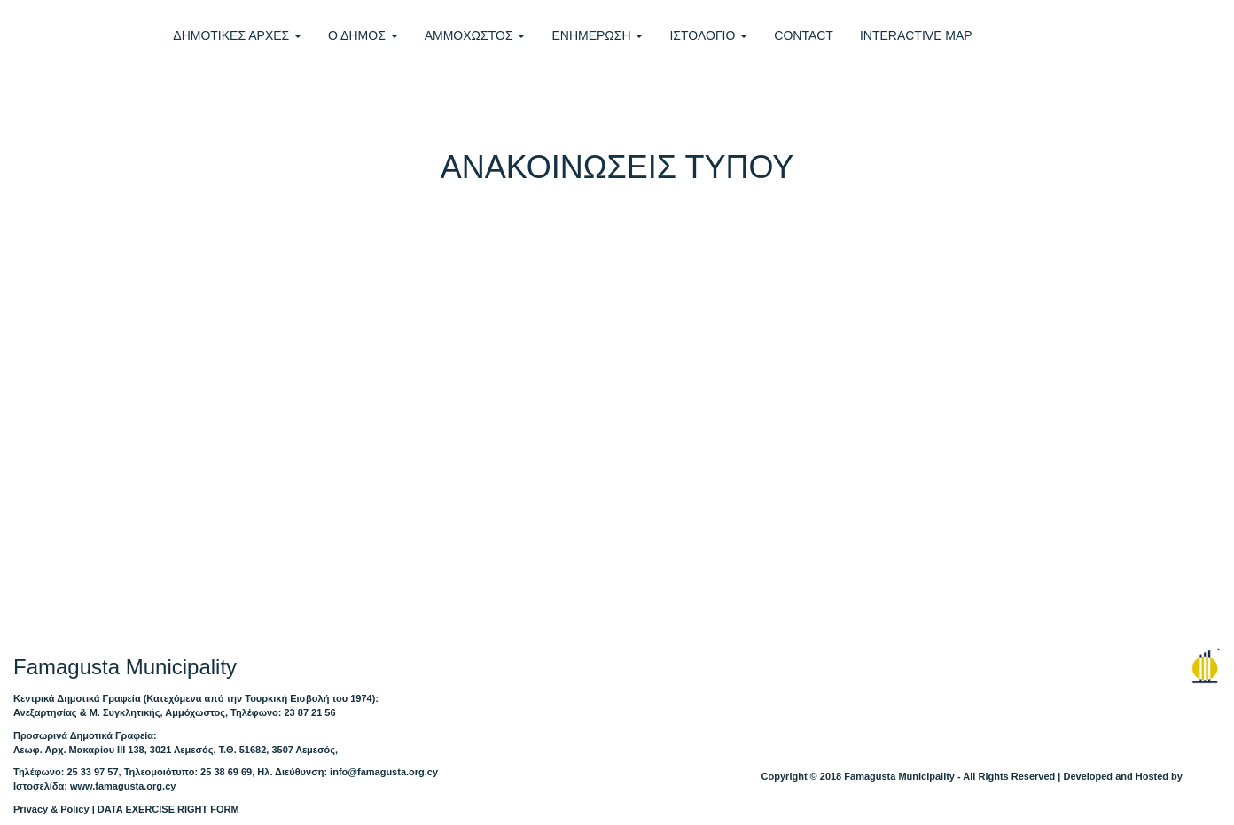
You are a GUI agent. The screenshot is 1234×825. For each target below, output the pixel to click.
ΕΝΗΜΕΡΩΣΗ (597, 35)
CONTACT (803, 35)
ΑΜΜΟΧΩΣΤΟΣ (475, 35)
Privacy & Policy (51, 809)
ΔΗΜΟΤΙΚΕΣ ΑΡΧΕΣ (237, 35)
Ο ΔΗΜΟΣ (363, 35)
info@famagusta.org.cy (384, 772)
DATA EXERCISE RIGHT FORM (168, 809)
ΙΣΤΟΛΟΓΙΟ (708, 35)
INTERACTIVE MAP (916, 35)
